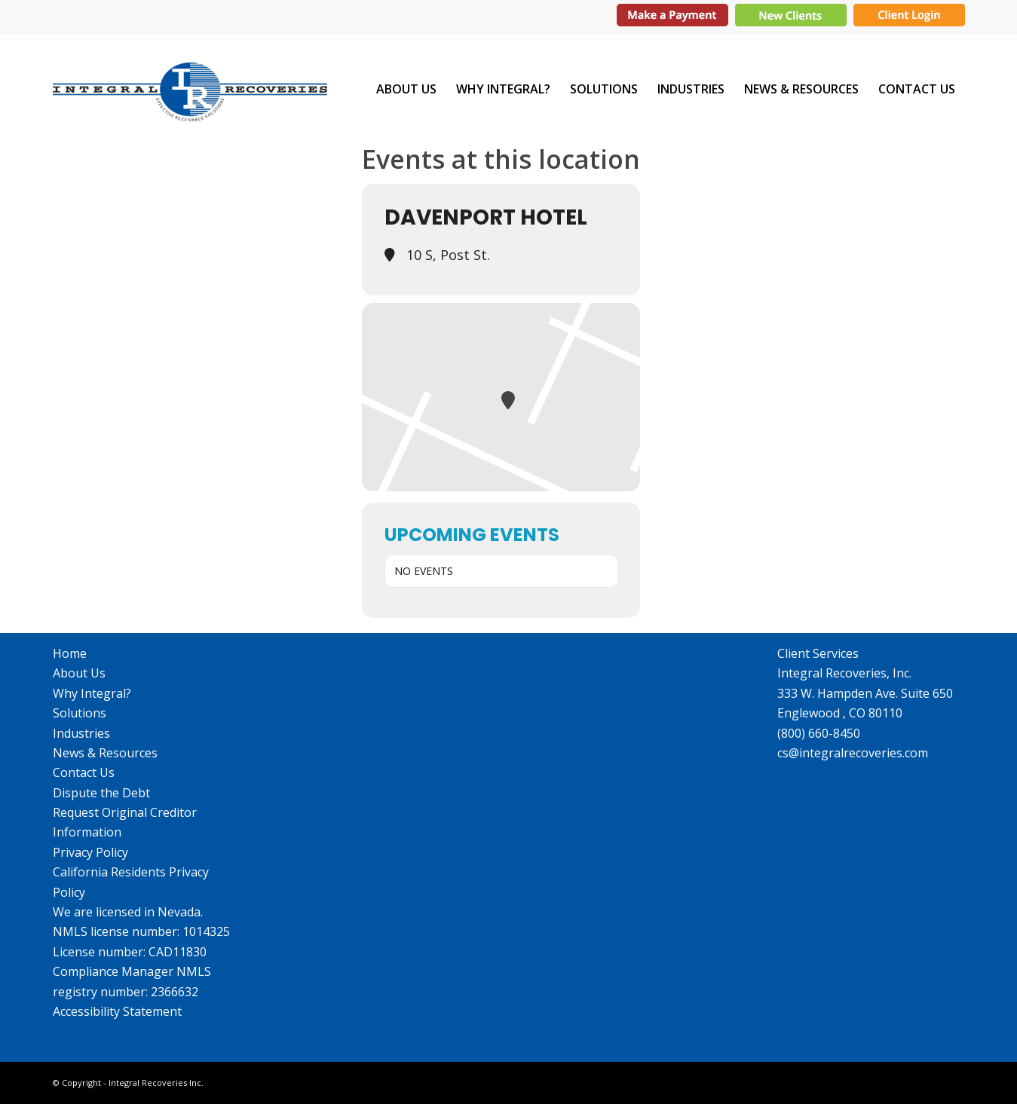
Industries (81, 733)
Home (70, 653)
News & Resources (105, 753)
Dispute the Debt (101, 792)
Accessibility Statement (117, 1011)
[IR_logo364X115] (190, 89)
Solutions (79, 713)
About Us (79, 673)
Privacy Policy (90, 852)
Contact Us (84, 772)
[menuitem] (406, 89)
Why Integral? (92, 693)
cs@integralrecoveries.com (852, 753)
